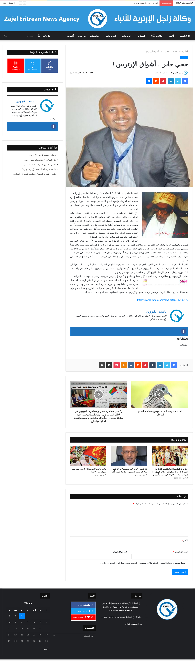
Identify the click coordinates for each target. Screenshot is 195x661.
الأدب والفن (110, 36)
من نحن (82, 36)
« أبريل (47, 648)
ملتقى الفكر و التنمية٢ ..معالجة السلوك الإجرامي (34, 174)
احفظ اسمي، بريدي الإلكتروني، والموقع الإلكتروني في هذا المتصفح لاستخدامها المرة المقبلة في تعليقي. (143, 563)
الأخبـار (171, 36)
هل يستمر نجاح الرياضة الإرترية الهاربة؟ (38, 169)
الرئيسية (185, 36)
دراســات (94, 36)
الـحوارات (126, 36)
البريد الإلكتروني (180, 552)
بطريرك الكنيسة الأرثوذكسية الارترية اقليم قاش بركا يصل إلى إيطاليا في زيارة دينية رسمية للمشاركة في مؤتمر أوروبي (170, 472)
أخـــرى (70, 36)
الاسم (185, 540)
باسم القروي (178, 73)
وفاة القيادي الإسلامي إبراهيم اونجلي (40, 160)
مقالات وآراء (157, 36)
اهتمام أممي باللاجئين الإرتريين (145, 3)
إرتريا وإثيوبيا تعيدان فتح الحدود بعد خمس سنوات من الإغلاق (88, 470)
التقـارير (141, 36)
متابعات (174, 51)
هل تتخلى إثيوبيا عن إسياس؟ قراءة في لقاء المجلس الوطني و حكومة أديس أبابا (129, 470)
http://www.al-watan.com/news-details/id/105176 (162, 300)
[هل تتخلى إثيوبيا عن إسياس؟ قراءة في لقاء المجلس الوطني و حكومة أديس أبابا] (129, 456)
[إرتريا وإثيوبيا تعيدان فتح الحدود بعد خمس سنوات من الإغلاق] (88, 456)
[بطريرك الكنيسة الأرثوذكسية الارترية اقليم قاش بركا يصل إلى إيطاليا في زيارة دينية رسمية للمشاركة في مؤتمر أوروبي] (170, 456)
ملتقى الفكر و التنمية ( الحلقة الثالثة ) (40, 164)
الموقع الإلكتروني (120, 552)
